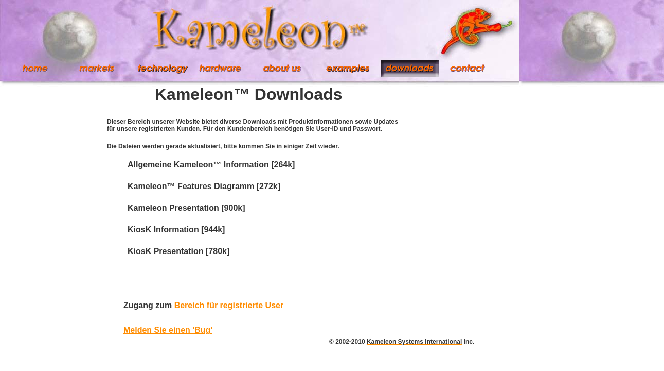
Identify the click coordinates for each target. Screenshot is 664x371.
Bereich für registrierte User (229, 305)
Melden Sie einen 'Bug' (167, 330)
